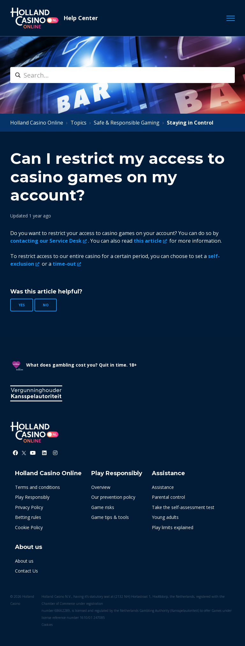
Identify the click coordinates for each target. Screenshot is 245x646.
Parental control (168, 497)
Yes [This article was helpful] (22, 304)
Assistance (163, 487)
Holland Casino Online (36, 122)
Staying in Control (190, 122)
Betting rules (28, 517)
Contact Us (26, 571)
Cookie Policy (29, 527)
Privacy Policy (29, 507)
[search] (122, 75)
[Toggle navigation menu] (230, 18)
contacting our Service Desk (46, 240)
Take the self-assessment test (183, 507)
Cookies (47, 624)
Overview (100, 487)
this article (148, 240)
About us (24, 561)
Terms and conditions (37, 487)
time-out (64, 263)
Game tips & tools (110, 517)
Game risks (102, 507)
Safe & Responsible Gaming (127, 122)
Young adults (165, 517)
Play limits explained (172, 527)
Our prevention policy (113, 497)
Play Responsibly (32, 497)
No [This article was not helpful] (45, 304)
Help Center (80, 18)
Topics (78, 122)
